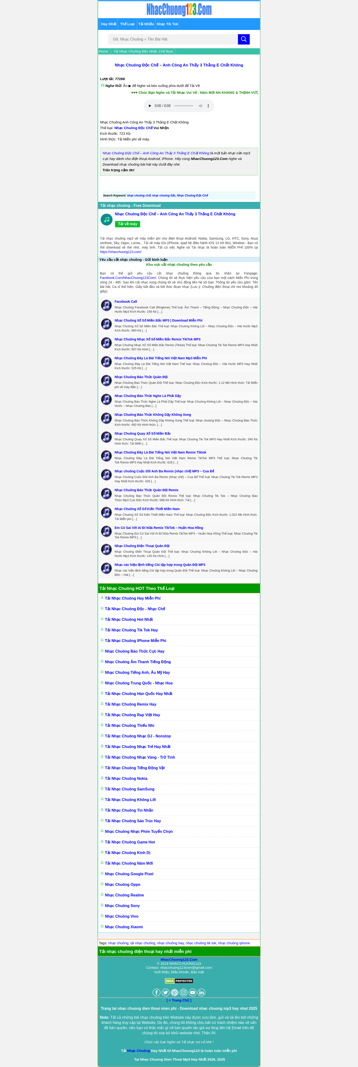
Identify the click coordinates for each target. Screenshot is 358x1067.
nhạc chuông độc (163, 195)
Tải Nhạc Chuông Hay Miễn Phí (133, 598)
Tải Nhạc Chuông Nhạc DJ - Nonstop (138, 736)
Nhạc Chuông (138, 1051)
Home (103, 51)
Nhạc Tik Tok (167, 24)
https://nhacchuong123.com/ (121, 252)
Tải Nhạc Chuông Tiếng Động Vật (135, 768)
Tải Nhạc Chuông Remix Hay (130, 704)
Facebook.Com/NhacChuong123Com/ (128, 278)
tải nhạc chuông (142, 943)
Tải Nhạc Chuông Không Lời (130, 800)
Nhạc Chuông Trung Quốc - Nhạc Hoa (139, 683)
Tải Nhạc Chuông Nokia (126, 779)
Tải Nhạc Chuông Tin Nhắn (129, 810)
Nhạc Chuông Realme (124, 895)
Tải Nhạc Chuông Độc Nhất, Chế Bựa (143, 51)
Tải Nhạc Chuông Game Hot (130, 842)
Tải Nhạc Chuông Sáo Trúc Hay (133, 821)
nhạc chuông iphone (234, 943)
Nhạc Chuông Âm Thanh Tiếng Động (138, 662)
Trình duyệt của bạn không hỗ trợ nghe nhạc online (179, 105)
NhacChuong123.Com (179, 959)
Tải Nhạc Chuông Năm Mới (129, 863)
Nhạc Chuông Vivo (121, 916)
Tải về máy (127, 224)
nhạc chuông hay (170, 943)
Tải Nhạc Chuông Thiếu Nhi (129, 726)
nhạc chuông (118, 943)
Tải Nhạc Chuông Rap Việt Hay (132, 715)
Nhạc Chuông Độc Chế (133, 128)
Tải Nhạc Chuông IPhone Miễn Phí (135, 641)
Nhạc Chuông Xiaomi (124, 927)
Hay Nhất (109, 24)
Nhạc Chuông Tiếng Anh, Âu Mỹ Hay (137, 672)
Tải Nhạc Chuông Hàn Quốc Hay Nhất (138, 694)
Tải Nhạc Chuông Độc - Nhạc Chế (135, 609)
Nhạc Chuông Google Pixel (129, 874)
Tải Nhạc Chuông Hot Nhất (129, 619)
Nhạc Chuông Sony (122, 906)
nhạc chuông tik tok (201, 943)
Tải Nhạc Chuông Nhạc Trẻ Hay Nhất (138, 747)
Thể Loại (127, 24)
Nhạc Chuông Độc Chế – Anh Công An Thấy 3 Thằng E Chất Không (179, 65)
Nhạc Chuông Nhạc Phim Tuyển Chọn (139, 832)
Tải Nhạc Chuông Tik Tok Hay (131, 630)
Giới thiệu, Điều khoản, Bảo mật (179, 972)
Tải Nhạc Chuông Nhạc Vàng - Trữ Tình (140, 757)
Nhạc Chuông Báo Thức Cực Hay (134, 651)
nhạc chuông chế (138, 195)
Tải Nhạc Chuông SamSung (129, 789)
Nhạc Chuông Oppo (122, 885)
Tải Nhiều (146, 24)
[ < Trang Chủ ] (179, 1000)
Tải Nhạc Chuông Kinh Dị (127, 853)
